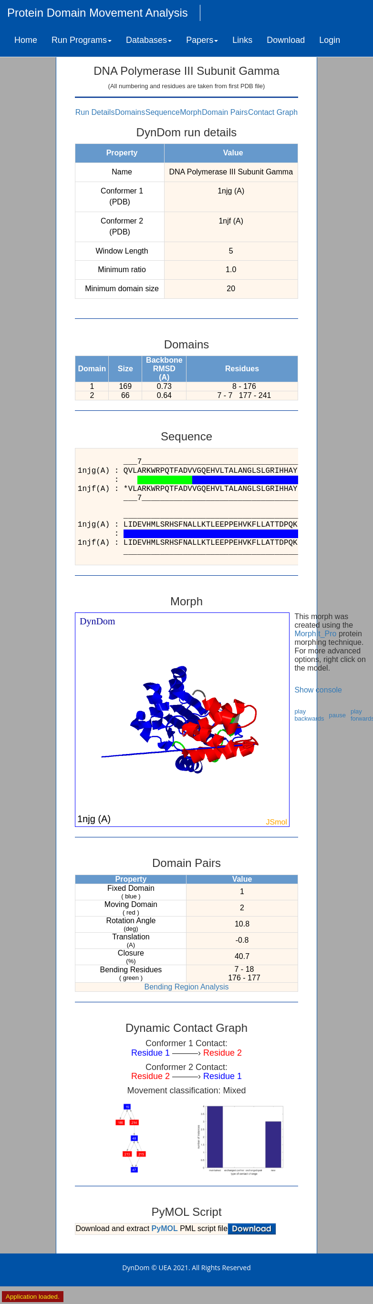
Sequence (162, 112)
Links (242, 40)
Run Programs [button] (82, 40)
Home (25, 40)
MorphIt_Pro (315, 634)
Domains (130, 112)
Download (286, 40)
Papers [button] (202, 40)
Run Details (95, 112)
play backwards (309, 715)
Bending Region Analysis (186, 987)
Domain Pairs (225, 112)
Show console (318, 690)
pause (337, 715)
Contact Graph (273, 112)
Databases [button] (149, 40)
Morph (190, 112)
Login (329, 40)
